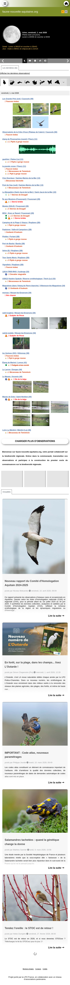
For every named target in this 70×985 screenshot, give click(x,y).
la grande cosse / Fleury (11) (14, 166)
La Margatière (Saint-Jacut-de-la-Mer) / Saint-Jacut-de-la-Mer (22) (29, 192)
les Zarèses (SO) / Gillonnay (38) (15, 353)
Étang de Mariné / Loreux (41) (14, 363)
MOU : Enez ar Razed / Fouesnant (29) (18, 213)
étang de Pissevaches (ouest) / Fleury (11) (19, 139)
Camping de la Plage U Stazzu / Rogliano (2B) (21, 223)
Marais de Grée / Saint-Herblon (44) (16, 397)
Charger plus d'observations (35, 441)
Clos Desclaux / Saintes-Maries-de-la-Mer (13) (21, 178)
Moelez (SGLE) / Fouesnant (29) (15, 206)
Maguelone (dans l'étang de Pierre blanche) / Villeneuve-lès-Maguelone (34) (33, 286)
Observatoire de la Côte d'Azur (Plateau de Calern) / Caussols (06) (29, 132)
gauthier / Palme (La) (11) (12, 159)
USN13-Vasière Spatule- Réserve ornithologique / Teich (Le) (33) (29, 279)
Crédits (45, 969)
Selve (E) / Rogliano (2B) (12, 251)
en (66, 11)
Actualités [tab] (6, 492)
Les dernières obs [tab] (9, 68)
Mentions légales (28, 969)
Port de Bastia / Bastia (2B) (13, 244)
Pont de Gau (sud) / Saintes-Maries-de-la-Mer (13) (22, 185)
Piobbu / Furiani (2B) (10, 237)
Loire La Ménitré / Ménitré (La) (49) (16, 430)
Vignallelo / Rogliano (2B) (12, 265)
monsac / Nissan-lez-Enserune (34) (16, 293)
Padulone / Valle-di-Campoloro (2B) (17, 230)
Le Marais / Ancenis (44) (12, 377)
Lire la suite (56, 616)
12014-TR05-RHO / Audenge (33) (15, 272)
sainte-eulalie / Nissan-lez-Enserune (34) (19, 333)
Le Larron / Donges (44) (12, 370)
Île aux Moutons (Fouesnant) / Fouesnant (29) (21, 199)
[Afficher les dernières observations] (15, 73)
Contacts (38, 969)
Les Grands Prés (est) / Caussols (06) (17, 99)
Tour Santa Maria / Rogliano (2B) (15, 258)
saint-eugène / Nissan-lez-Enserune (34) (19, 313)
